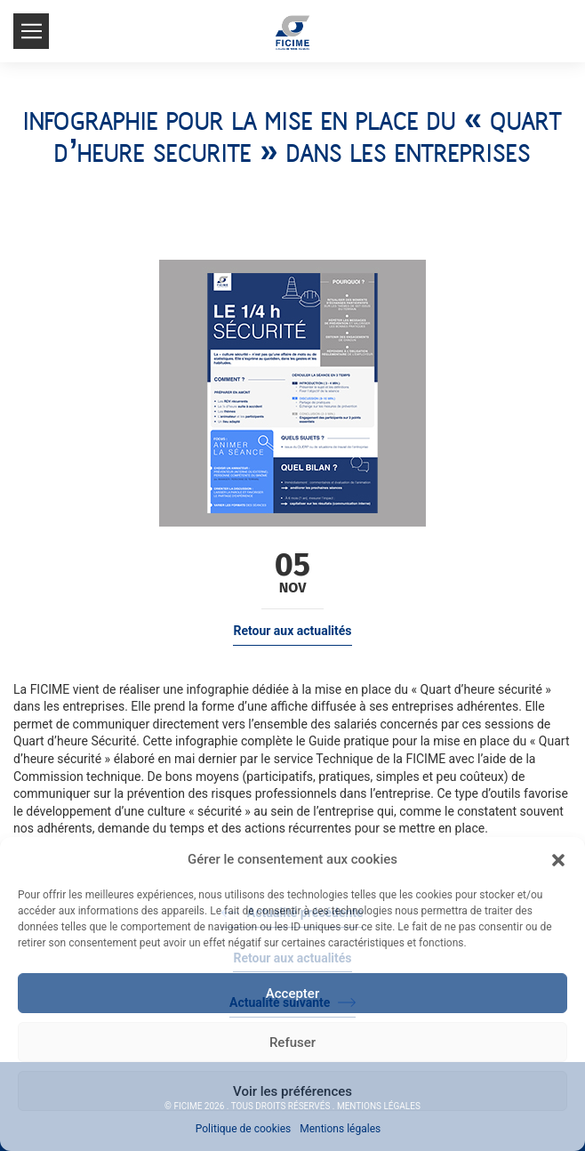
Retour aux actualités (292, 631)
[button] (558, 860)
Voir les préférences (292, 1091)
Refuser (292, 1042)
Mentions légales (340, 1129)
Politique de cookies (243, 1129)
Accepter (292, 994)
